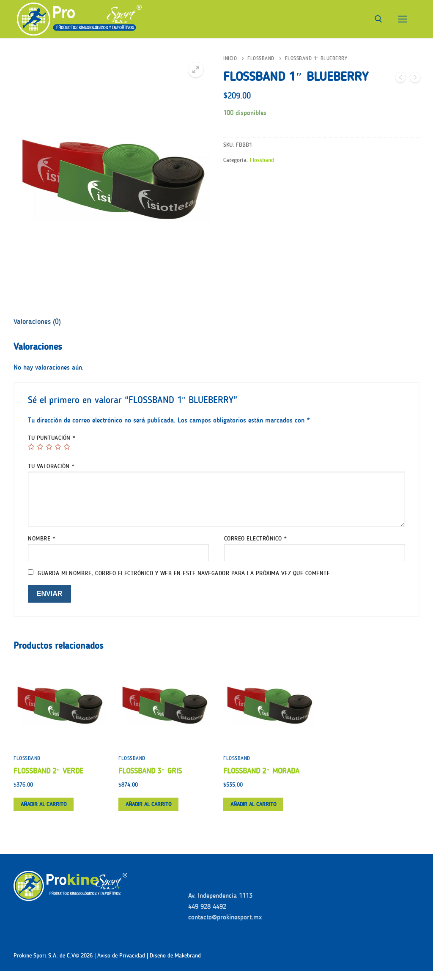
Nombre (41, 538)
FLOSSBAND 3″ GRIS (150, 771)
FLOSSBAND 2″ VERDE (48, 771)
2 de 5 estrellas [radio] (40, 446)
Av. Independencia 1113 (220, 895)
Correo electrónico (255, 538)
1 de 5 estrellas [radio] (31, 446)
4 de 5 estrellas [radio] (58, 446)
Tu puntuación (52, 438)
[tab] (37, 321)
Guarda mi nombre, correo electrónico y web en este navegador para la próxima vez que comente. (185, 573)
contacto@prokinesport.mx (225, 917)
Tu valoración (51, 466)
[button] (195, 69)
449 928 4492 (207, 906)
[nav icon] (402, 19)
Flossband (260, 58)
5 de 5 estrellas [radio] (66, 446)
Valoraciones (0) (37, 321)
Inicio (230, 58)
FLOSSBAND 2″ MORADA (261, 771)
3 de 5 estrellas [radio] (49, 446)
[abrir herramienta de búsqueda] (378, 19)
